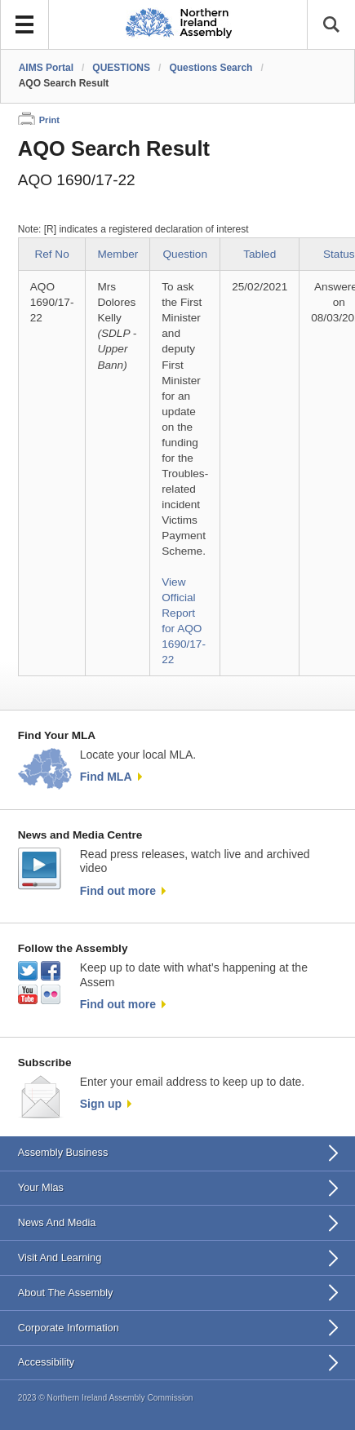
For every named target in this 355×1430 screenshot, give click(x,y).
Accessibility (46, 1362)
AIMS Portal (46, 67)
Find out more (118, 890)
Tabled (259, 254)
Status (339, 254)
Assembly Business (63, 1152)
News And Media (57, 1222)
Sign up (101, 1103)
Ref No (51, 254)
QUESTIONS (121, 67)
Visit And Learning (60, 1257)
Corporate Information (68, 1328)
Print (49, 120)
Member (117, 254)
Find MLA (106, 776)
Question (185, 254)
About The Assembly (65, 1292)
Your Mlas (41, 1187)
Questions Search (210, 67)
